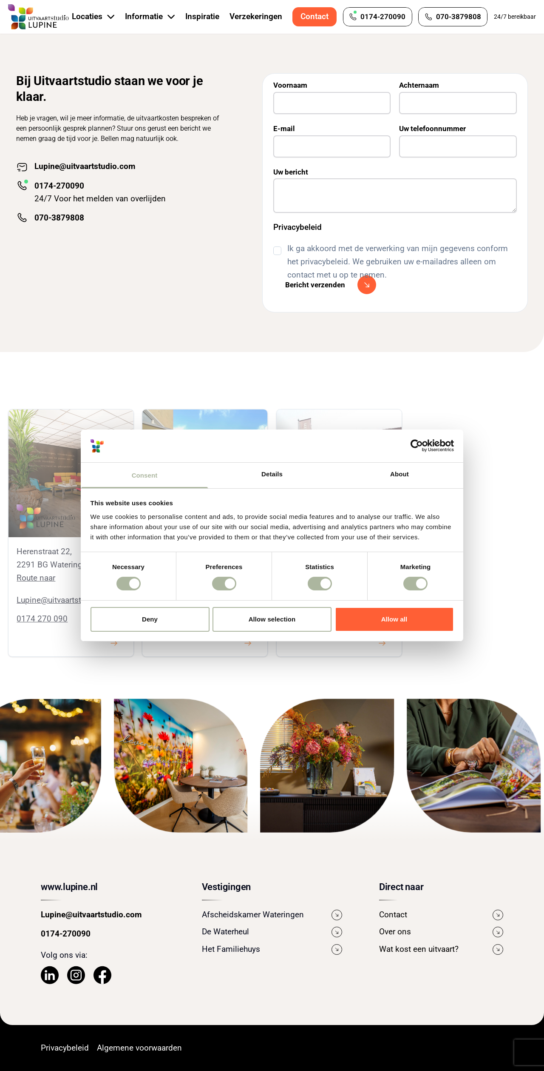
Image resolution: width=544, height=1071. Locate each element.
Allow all (394, 619)
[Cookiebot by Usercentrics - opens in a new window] (417, 445)
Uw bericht (290, 172)
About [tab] (399, 474)
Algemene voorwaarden (139, 1048)
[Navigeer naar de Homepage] (38, 17)
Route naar (36, 578)
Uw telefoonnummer (432, 128)
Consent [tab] (145, 475)
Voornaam (290, 85)
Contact (314, 16)
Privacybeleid (297, 227)
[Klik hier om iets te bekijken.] (114, 643)
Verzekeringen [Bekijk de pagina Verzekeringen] (256, 16)
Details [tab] (272, 474)
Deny (150, 619)
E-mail (284, 128)
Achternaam (419, 85)
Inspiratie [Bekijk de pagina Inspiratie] (202, 16)
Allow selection (272, 619)
